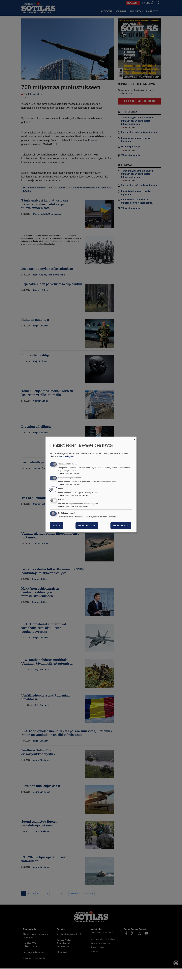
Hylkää (56, 525)
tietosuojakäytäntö (66, 456)
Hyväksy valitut (86, 525)
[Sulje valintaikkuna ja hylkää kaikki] (134, 438)
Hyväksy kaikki (121, 525)
